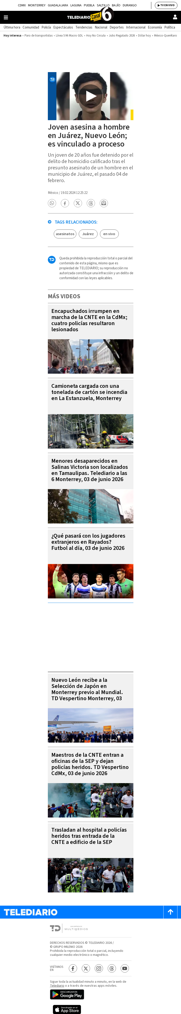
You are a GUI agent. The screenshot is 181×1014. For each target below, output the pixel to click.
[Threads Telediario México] (112, 968)
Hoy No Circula (96, 35)
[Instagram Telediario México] (99, 968)
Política (169, 27)
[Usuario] (175, 17)
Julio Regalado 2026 (122, 35)
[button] (52, 203)
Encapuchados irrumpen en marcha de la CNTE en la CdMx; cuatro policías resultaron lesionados (89, 320)
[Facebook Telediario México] (73, 968)
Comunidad (31, 27)
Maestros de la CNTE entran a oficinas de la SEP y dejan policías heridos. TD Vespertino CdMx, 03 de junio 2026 (90, 764)
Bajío (116, 5)
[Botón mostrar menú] (6, 17)
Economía (155, 27)
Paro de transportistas (39, 35)
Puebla (89, 5)
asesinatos (65, 234)
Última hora (12, 27)
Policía (46, 27)
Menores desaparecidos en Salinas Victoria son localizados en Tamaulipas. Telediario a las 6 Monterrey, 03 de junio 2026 (89, 470)
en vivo (109, 234)
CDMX (22, 5)
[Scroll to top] (170, 912)
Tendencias (83, 27)
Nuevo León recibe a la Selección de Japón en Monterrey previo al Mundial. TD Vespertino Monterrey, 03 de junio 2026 (87, 692)
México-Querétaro (165, 35)
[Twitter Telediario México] (86, 968)
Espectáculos (63, 27)
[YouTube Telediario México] (125, 968)
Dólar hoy (144, 35)
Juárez (88, 234)
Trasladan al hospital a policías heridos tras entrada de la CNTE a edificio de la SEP (89, 836)
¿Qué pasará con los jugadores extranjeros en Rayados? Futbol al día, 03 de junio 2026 (88, 542)
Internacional (135, 27)
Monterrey (36, 5)
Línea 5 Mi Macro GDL (69, 35)
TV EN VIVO (167, 5)
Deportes (117, 27)
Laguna (76, 5)
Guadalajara (58, 5)
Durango (130, 5)
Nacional (101, 27)
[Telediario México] (90, 17)
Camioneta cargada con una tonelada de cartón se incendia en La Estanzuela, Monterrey (89, 392)
